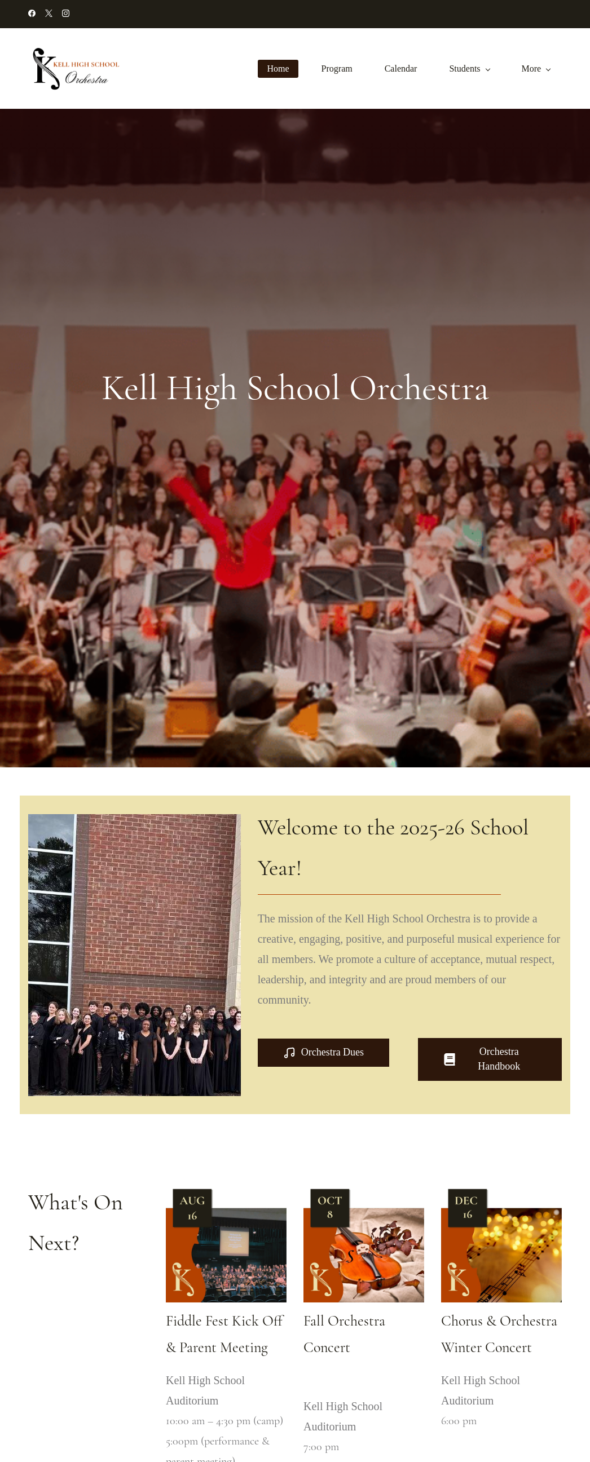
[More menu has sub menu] (538, 69)
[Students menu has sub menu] (472, 69)
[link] (226, 1190)
